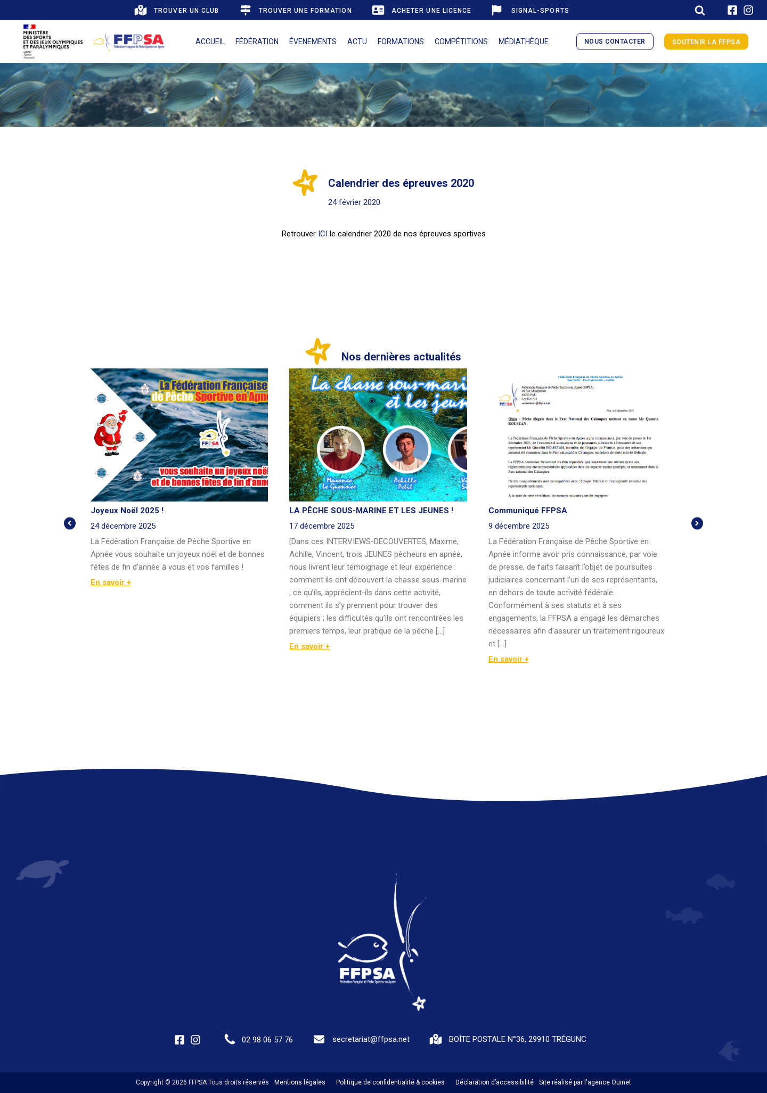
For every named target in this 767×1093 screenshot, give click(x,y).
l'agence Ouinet (607, 1082)
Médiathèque (524, 41)
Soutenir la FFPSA (706, 42)
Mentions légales (299, 1082)
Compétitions (461, 41)
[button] (176, 10)
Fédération (257, 41)
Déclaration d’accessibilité (494, 1082)
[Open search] (699, 10)
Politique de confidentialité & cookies (390, 1082)
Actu (357, 41)
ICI (322, 234)
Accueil (210, 41)
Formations (401, 41)
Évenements (313, 41)
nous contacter (615, 41)
